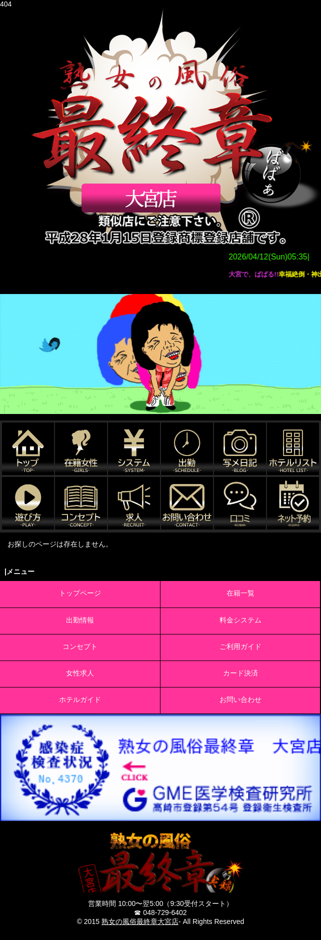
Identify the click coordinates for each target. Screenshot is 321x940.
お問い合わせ (241, 700)
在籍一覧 (240, 593)
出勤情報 (80, 620)
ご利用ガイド (241, 646)
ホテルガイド (80, 700)
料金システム (241, 620)
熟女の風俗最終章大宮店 (140, 922)
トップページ (80, 593)
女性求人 (80, 673)
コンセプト (80, 646)
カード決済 (240, 673)
